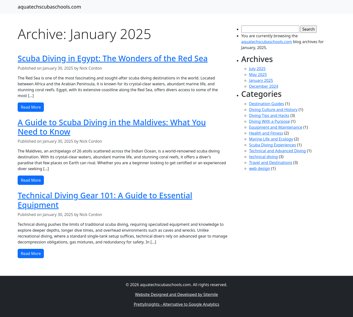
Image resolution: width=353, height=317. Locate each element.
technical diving (263, 156)
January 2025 (261, 80)
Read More (31, 107)
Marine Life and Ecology (271, 139)
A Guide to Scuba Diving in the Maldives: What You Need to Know (112, 127)
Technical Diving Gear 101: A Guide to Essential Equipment (105, 200)
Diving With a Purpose (269, 121)
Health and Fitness (266, 133)
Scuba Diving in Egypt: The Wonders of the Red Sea (113, 58)
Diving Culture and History (273, 109)
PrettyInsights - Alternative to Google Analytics (176, 304)
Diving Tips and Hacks (269, 115)
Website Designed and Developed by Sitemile (176, 294)
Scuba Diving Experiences (272, 145)
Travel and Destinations (270, 162)
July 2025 (257, 68)
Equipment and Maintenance (275, 127)
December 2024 (263, 86)
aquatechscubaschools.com (49, 6)
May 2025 (258, 74)
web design (259, 168)
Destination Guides (266, 103)
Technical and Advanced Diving (277, 150)
